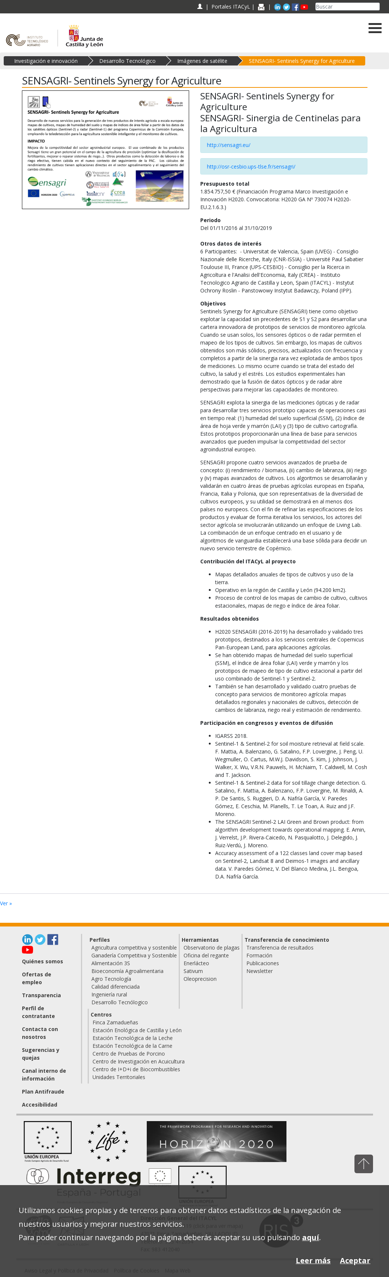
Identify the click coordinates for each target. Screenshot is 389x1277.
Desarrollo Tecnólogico (119, 1002)
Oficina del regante (206, 955)
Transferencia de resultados (280, 947)
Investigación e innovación (46, 60)
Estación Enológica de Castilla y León (137, 1030)
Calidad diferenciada (115, 986)
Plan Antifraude (43, 1091)
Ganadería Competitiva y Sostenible (134, 955)
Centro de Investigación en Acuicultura (139, 1061)
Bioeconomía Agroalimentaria (127, 970)
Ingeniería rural (109, 994)
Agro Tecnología (111, 978)
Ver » (6, 903)
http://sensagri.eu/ (228, 144)
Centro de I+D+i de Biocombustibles (136, 1069)
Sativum (193, 970)
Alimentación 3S (110, 963)
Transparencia (41, 995)
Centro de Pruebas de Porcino (129, 1053)
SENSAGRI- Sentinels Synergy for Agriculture (302, 60)
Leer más (313, 1260)
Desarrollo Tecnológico (127, 60)
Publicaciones (262, 963)
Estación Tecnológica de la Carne (132, 1045)
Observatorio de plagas (212, 947)
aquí (310, 1237)
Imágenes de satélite (202, 60)
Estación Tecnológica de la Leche (133, 1037)
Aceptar (355, 1260)
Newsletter (259, 970)
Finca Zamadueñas (115, 1022)
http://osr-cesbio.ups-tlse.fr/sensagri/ (251, 166)
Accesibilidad (39, 1104)
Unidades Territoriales (119, 1077)
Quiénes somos (42, 961)
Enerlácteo (196, 963)
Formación (259, 955)
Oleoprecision (200, 978)
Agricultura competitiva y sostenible (134, 947)
